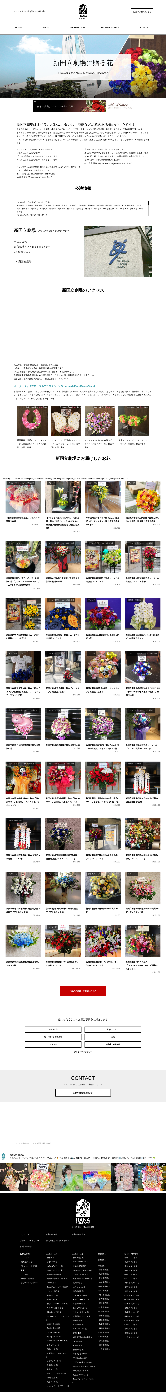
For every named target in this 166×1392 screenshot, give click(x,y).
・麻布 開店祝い (104, 1288)
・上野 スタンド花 (130, 1314)
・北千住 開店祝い (104, 1338)
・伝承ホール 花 (51, 1338)
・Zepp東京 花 (50, 1272)
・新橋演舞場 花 (77, 1339)
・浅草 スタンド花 (130, 1322)
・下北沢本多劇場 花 (79, 1347)
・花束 (21, 1260)
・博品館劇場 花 (77, 1281)
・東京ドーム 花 (51, 1371)
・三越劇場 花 (76, 1335)
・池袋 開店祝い (104, 1267)
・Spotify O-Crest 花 (52, 1326)
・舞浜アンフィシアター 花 (55, 1363)
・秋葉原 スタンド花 (131, 1301)
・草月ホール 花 (77, 1314)
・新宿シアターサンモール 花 (56, 1293)
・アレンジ (23, 1264)
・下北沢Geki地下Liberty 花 (81, 1352)
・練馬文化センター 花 (79, 1360)
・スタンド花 (24, 1247)
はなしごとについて (28, 1224)
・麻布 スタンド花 (130, 1276)
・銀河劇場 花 (76, 1272)
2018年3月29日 (45, 177)
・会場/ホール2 (76, 1243)
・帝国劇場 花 (76, 1310)
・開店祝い (101, 1255)
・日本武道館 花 (51, 1354)
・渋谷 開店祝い (104, 1259)
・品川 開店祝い (104, 1280)
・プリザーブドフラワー (28, 1272)
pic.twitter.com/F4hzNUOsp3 (43, 174)
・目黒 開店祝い (104, 1276)
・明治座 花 (49, 1247)
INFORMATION (77, 27)
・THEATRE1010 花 (78, 1318)
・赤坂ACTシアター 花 (53, 1255)
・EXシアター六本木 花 (80, 1289)
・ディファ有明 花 (52, 1281)
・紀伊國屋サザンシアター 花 (56, 1268)
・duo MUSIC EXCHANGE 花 (56, 1330)
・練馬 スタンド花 (130, 1318)
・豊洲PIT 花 (76, 1322)
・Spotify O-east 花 (52, 1313)
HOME (18, 27)
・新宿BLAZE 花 (51, 1285)
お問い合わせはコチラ (83, 1082)
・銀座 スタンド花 (130, 1297)
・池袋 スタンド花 (130, 1255)
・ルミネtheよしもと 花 (54, 1297)
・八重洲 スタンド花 (131, 1285)
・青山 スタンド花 (130, 1281)
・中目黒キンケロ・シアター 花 (83, 1356)
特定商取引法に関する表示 (57, 1230)
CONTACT (145, 27)
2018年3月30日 (126, 163)
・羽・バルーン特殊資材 (28, 1255)
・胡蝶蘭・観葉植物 (26, 1268)
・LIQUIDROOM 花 (78, 1255)
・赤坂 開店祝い (104, 1272)
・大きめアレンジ (26, 1251)
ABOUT (46, 27)
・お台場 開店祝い (104, 1322)
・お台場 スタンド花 (131, 1310)
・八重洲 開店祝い (104, 1297)
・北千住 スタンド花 (131, 1327)
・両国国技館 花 (51, 1367)
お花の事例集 (52, 1224)
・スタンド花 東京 (130, 1243)
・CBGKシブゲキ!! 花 (53, 1301)
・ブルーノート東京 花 (79, 1264)
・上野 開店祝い (104, 1326)
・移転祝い (101, 1243)
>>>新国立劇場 (23, 261)
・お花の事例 (24, 1243)
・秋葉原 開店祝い (104, 1313)
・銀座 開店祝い (104, 1309)
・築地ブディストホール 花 (81, 1268)
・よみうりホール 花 (79, 1285)
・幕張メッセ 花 (51, 1359)
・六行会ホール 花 (78, 1276)
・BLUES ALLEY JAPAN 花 (81, 1260)
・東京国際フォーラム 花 (80, 1306)
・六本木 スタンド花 (131, 1293)
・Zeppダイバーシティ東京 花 (56, 1276)
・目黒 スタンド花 (130, 1264)
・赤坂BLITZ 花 (51, 1251)
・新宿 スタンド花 (130, 1251)
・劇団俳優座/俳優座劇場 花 (81, 1327)
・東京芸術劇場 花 (78, 1293)
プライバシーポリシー (29, 1230)
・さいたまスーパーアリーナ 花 (57, 1375)
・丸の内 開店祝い (104, 1301)
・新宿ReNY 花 (51, 1289)
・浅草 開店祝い (104, 1334)
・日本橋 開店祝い (104, 1318)
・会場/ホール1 (50, 1243)
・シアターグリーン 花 (79, 1301)
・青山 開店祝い (104, 1292)
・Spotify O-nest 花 (52, 1322)
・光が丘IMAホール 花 (79, 1364)
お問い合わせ (26, 1236)
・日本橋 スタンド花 (131, 1306)
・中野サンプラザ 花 (79, 1343)
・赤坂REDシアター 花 (54, 1260)
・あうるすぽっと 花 (79, 1297)
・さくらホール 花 (52, 1334)
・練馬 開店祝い (104, 1330)
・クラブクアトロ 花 (53, 1350)
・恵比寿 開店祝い (104, 1284)
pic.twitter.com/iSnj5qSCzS (108, 160)
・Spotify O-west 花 (52, 1318)
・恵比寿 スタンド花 (131, 1272)
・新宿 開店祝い (104, 1263)
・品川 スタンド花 (130, 1268)
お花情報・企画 (78, 1224)
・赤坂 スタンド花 (130, 1260)
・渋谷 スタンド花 (130, 1247)
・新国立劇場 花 (77, 1247)
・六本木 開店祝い (104, 1305)
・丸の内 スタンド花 (131, 1289)
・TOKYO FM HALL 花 (79, 1251)
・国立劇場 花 (76, 1331)
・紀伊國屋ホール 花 (53, 1264)
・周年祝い (101, 1249)
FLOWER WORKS (110, 27)
